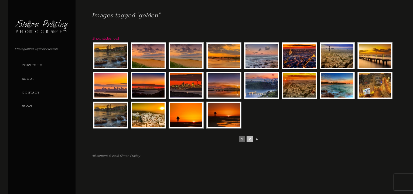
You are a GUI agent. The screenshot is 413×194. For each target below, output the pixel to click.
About (28, 79)
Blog (27, 106)
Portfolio (32, 65)
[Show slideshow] (105, 38)
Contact (31, 93)
